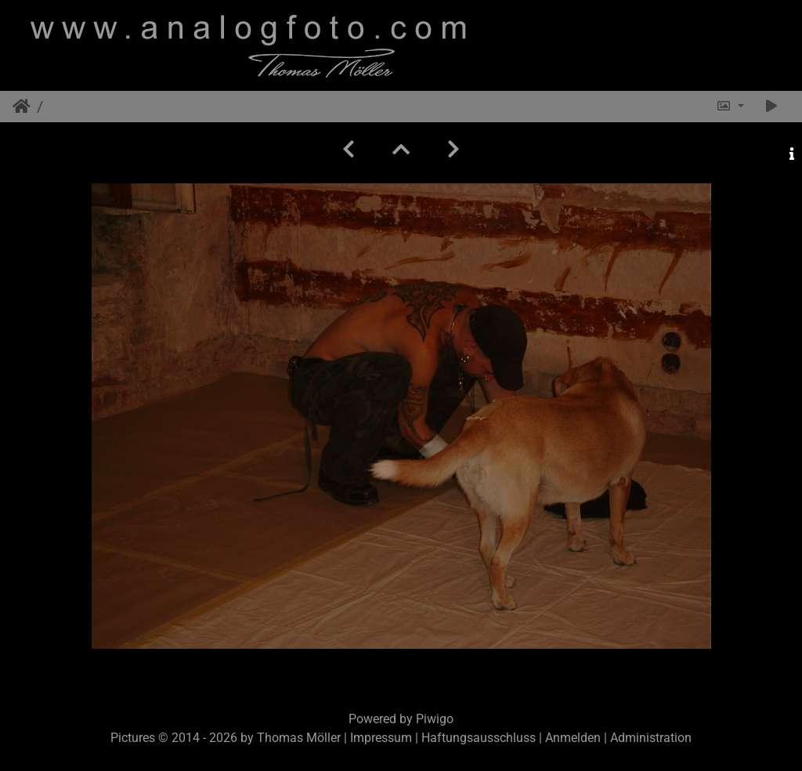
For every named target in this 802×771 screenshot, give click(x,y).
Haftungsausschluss (478, 737)
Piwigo (434, 718)
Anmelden (573, 737)
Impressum (381, 737)
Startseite (22, 106)
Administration (651, 737)
